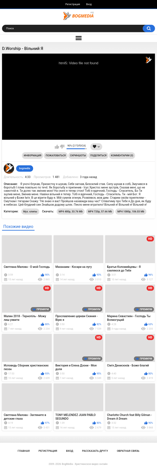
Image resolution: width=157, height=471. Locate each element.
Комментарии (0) (122, 155)
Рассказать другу (95, 450)
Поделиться (98, 155)
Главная (24, 450)
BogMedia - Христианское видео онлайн (85, 464)
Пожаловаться (56, 155)
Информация (32, 155)
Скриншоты (78, 155)
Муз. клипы (30, 211)
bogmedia (24, 168)
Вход (89, 4)
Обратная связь (128, 450)
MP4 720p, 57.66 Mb (100, 211)
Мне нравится (57, 147)
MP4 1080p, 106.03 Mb (130, 211)
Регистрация (72, 4)
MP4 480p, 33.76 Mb (71, 211)
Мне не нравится (62, 147)
